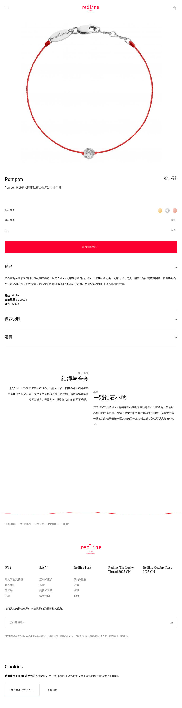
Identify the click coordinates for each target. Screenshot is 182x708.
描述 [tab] (8, 267)
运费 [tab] (8, 337)
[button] (91, 220)
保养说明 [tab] (12, 319)
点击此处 (123, 636)
